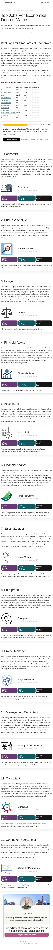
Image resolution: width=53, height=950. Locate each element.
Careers (3, 10)
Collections (9, 10)
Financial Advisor (6, 97)
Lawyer (3, 95)
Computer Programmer (8, 118)
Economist (4, 90)
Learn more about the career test (34, 139)
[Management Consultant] (26, 753)
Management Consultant (8, 113)
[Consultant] (26, 814)
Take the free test (12, 139)
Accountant (4, 100)
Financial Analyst (6, 102)
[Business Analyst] (26, 256)
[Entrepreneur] (26, 626)
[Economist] (26, 195)
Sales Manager (5, 105)
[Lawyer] (26, 318)
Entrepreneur (5, 107)
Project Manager (6, 110)
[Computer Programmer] (26, 875)
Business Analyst (6, 92)
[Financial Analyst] (26, 503)
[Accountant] (26, 440)
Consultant (4, 115)
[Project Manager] (26, 687)
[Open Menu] (20, 2)
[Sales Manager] (26, 565)
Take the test (44, 3)
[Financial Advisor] (26, 379)
